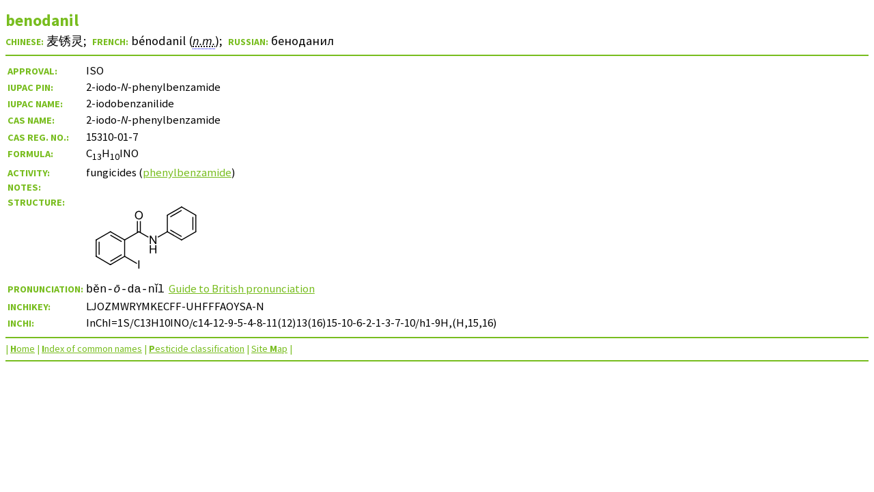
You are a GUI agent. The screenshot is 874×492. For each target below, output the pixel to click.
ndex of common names (92, 348)
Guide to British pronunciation (246, 288)
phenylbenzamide (187, 172)
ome (22, 348)
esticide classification (196, 348)
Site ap (269, 348)
